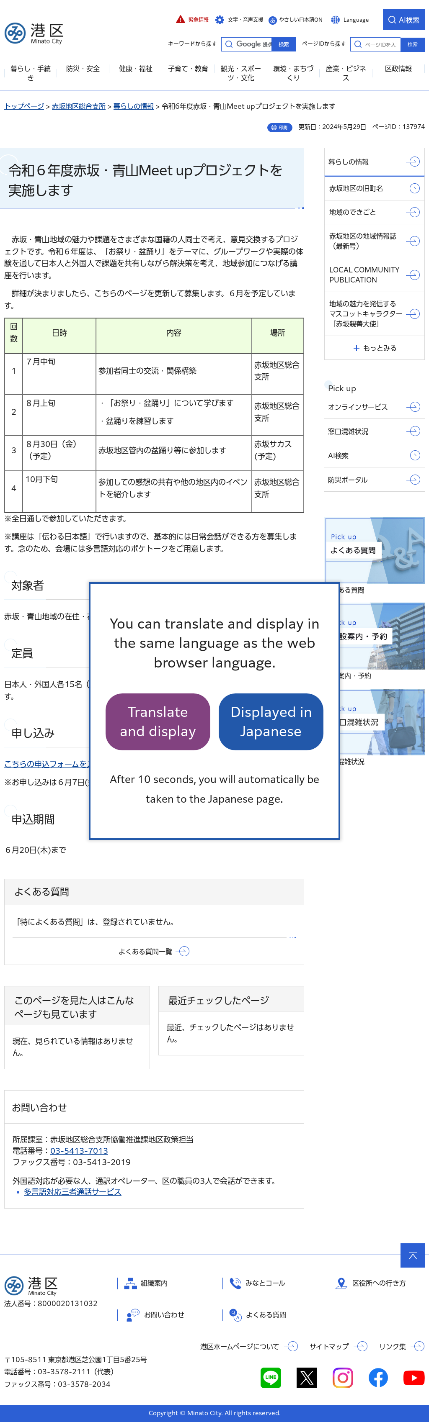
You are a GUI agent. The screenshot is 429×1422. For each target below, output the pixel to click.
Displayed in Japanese (271, 722)
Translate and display (158, 722)
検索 (413, 44)
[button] (192, 19)
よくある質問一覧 (145, 951)
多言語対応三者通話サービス (72, 1192)
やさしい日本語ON (301, 19)
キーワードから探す (228, 44)
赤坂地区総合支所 (79, 106)
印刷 (283, 128)
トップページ (24, 106)
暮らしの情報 (134, 106)
